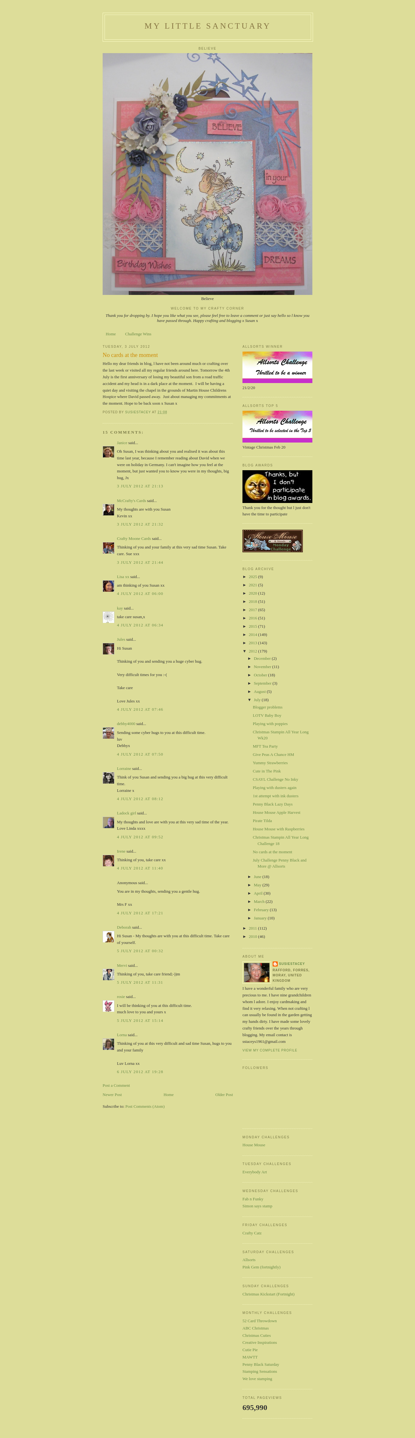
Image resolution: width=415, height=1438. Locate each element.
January (261, 918)
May (258, 885)
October (261, 675)
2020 (253, 593)
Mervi (122, 965)
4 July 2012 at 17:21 (140, 913)
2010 (253, 936)
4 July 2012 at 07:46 (140, 709)
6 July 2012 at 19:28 (140, 1071)
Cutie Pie (250, 1349)
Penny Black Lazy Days (272, 804)
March (260, 901)
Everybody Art (254, 1171)
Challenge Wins (138, 334)
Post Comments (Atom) (145, 1106)
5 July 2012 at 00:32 (140, 950)
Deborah (124, 927)
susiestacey (292, 964)
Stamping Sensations (259, 1371)
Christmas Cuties (256, 1335)
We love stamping (257, 1378)
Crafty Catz (252, 1233)
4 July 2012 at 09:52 (140, 836)
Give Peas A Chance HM (273, 754)
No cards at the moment (272, 851)
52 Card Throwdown (259, 1320)
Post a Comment (116, 1085)
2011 (253, 928)
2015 (253, 626)
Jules (121, 639)
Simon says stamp (257, 1206)
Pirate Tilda (262, 820)
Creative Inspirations (259, 1342)
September (263, 683)
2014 (253, 634)
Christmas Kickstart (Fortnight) (268, 1294)
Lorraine (124, 768)
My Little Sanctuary (208, 26)
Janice (122, 442)
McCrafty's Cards (131, 500)
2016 (253, 618)
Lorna (122, 1034)
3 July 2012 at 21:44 (140, 562)
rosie (121, 996)
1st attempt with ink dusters (275, 795)
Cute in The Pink (267, 771)
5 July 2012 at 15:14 (140, 1020)
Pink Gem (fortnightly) (261, 1267)
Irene (121, 851)
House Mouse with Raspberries (278, 829)
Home (111, 334)
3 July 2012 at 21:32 (140, 524)
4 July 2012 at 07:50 (140, 754)
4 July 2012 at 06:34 (140, 625)
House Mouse (253, 1144)
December (263, 658)
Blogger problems (267, 707)
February (262, 909)
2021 (253, 585)
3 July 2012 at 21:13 (140, 486)
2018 (253, 601)
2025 (253, 576)
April (259, 893)
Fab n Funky (252, 1199)
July (258, 699)
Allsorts (248, 1259)
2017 (253, 609)
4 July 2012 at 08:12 (140, 798)
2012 (253, 651)
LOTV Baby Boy (267, 715)
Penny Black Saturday (260, 1364)
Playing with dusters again (274, 787)
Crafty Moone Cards (134, 538)
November (263, 666)
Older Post (224, 1094)
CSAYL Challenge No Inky (275, 779)
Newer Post (112, 1094)
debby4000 (126, 723)
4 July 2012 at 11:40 (140, 868)
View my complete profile (269, 1050)
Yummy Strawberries (270, 762)
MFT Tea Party (265, 746)
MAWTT (250, 1357)
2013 (253, 642)
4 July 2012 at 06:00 (140, 593)
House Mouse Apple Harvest (276, 812)
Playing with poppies (270, 723)
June (258, 876)
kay (120, 608)
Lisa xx (123, 576)
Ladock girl (126, 813)
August (260, 691)
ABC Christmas (255, 1328)
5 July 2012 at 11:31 (140, 982)
